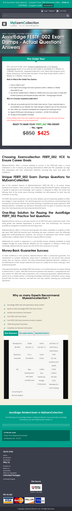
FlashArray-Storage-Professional (41, 380)
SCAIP (42, 355)
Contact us (6, 466)
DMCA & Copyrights (10, 473)
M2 (17, 369)
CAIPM (41, 369)
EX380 (29, 343)
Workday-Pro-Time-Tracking (54, 386)
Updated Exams (42, 333)
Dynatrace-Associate (17, 356)
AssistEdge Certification (25, 34)
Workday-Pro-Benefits (17, 345)
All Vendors (7, 458)
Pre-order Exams (26, 333)
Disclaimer (6, 460)
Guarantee (6, 471)
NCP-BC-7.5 (29, 347)
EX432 (42, 343)
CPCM (54, 369)
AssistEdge (11, 34)
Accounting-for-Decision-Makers (17, 393)
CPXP (54, 355)
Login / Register (47, 11)
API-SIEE (54, 377)
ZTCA (54, 381)
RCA (41, 373)
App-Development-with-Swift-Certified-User (29, 374)
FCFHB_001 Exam (10, 433)
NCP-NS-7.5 (42, 347)
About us (6, 468)
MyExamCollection (24, 24)
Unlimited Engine (9, 479)
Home (4, 34)
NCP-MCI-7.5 (54, 343)
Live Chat (60, 11)
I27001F (53, 373)
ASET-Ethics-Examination (54, 349)
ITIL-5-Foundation (29, 356)
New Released (11, 333)
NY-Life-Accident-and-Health (54, 362)
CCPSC (41, 358)
